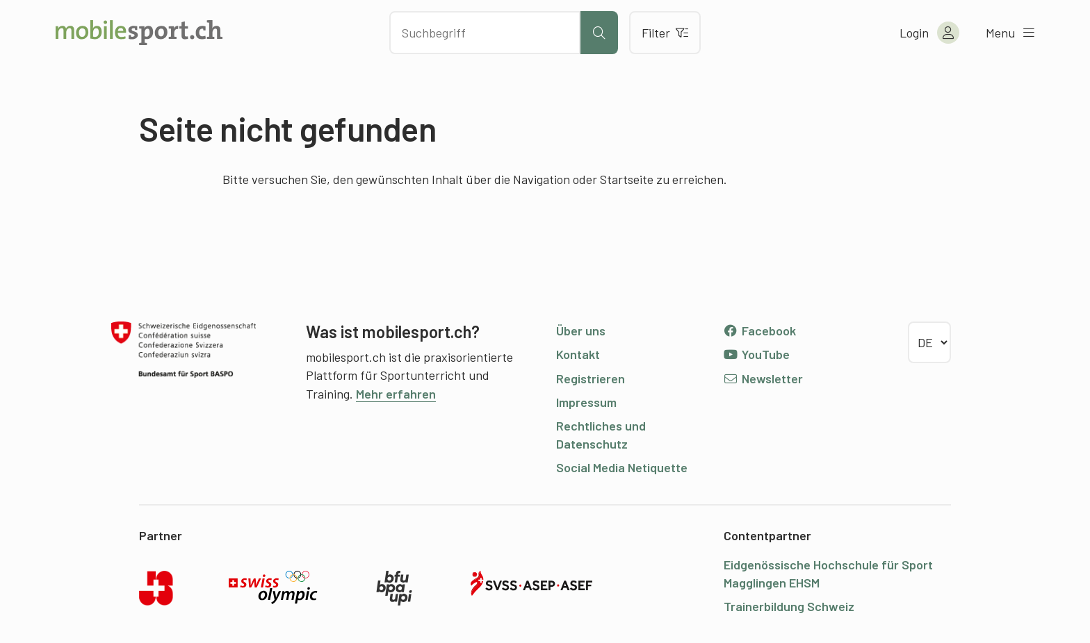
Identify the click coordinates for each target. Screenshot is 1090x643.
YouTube (756, 354)
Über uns (580, 330)
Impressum (586, 402)
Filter (665, 32)
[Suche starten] (599, 32)
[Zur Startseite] (139, 32)
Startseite (626, 179)
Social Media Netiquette (622, 467)
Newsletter (763, 378)
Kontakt (578, 354)
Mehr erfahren (396, 393)
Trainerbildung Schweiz (789, 606)
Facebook (759, 330)
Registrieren (590, 378)
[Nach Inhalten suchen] (484, 32)
